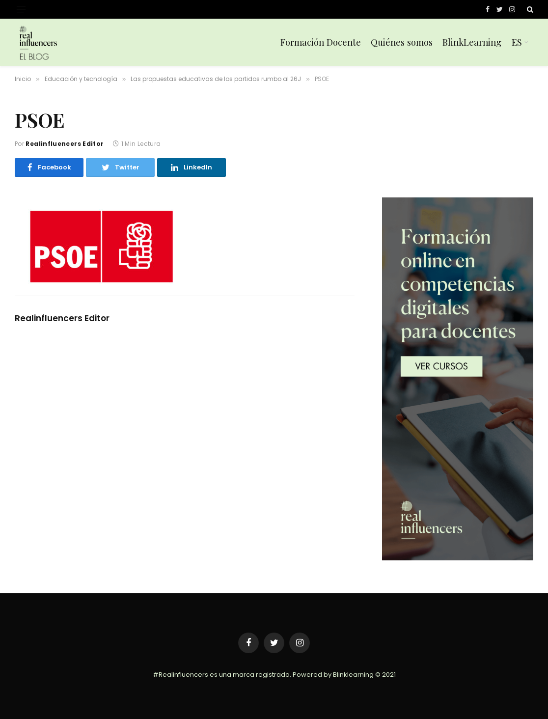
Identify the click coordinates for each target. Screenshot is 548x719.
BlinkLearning (471, 42)
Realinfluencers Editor (65, 143)
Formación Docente (320, 42)
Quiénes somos (402, 42)
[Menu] (21, 9)
